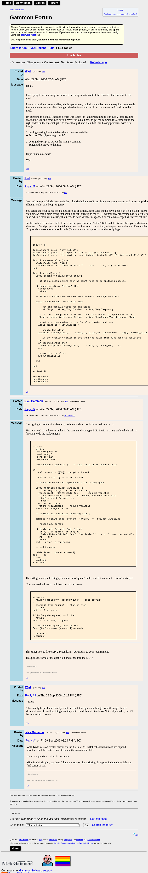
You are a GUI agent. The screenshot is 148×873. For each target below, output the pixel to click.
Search (40, 2)
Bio (43, 71)
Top (27, 169)
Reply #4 (30, 802)
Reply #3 (30, 757)
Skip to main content (17, 9)
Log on (120, 10)
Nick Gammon (69, 444)
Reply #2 (30, 438)
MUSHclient (38, 47)
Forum (54, 2)
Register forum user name (115, 14)
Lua (51, 47)
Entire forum (18, 47)
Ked (65, 193)
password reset (28, 35)
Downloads (23, 2)
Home (7, 2)
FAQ (135, 14)
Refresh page (98, 62)
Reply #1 (30, 186)
